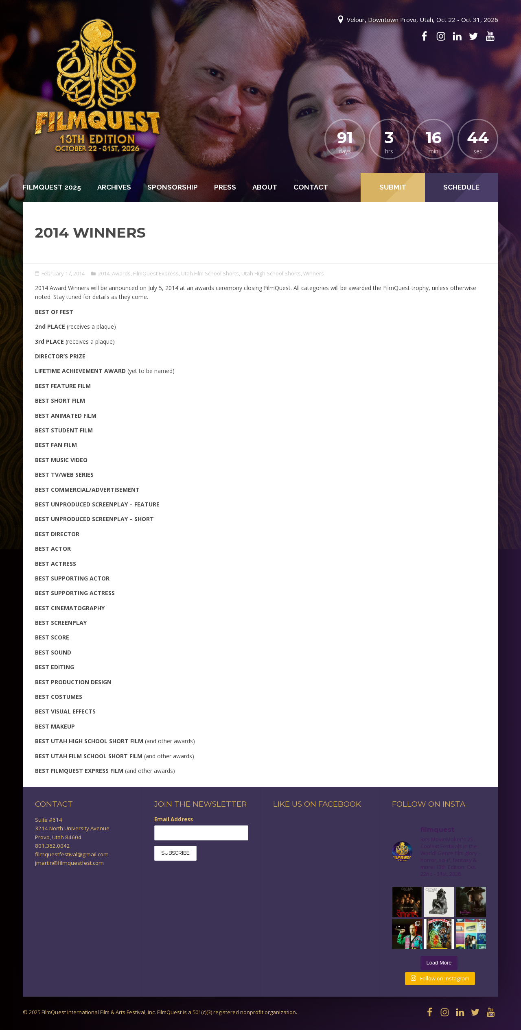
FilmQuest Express (156, 273)
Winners (313, 273)
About (264, 187)
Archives (114, 187)
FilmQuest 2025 (52, 187)
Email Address (173, 819)
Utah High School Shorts (271, 273)
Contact (310, 187)
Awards (121, 273)
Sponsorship (172, 187)
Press (225, 187)
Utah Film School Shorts (210, 273)
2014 (103, 273)
